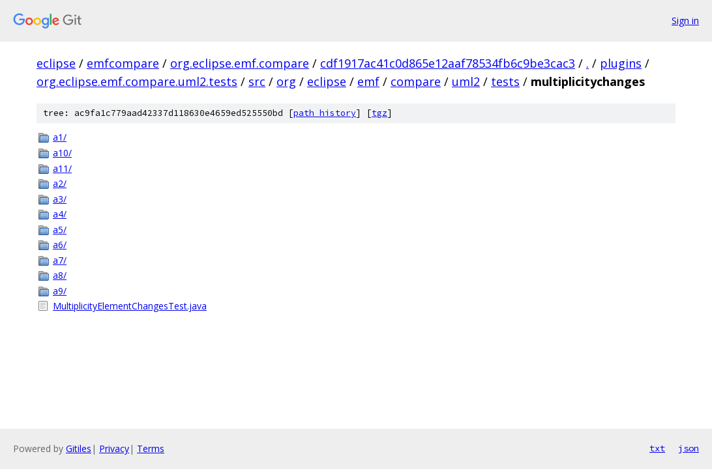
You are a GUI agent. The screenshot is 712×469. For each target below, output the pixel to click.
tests (505, 81)
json (688, 448)
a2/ (60, 183)
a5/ (60, 229)
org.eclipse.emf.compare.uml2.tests (137, 81)
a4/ (60, 214)
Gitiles (78, 448)
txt (657, 448)
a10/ (62, 153)
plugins (621, 63)
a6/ (60, 244)
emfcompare (123, 63)
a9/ (60, 291)
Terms (150, 448)
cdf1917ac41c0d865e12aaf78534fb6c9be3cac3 (447, 63)
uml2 (466, 81)
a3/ (60, 199)
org (286, 81)
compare (416, 81)
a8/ (60, 275)
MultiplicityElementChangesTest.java (130, 306)
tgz (379, 113)
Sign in (685, 20)
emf (368, 81)
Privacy (114, 448)
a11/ (62, 168)
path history (324, 113)
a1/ (60, 137)
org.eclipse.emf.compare (239, 63)
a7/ (60, 260)
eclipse (56, 63)
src (256, 81)
